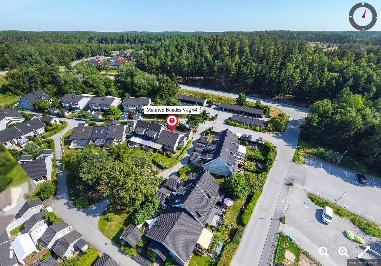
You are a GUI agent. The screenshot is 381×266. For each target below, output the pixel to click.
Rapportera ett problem (364, 262)
